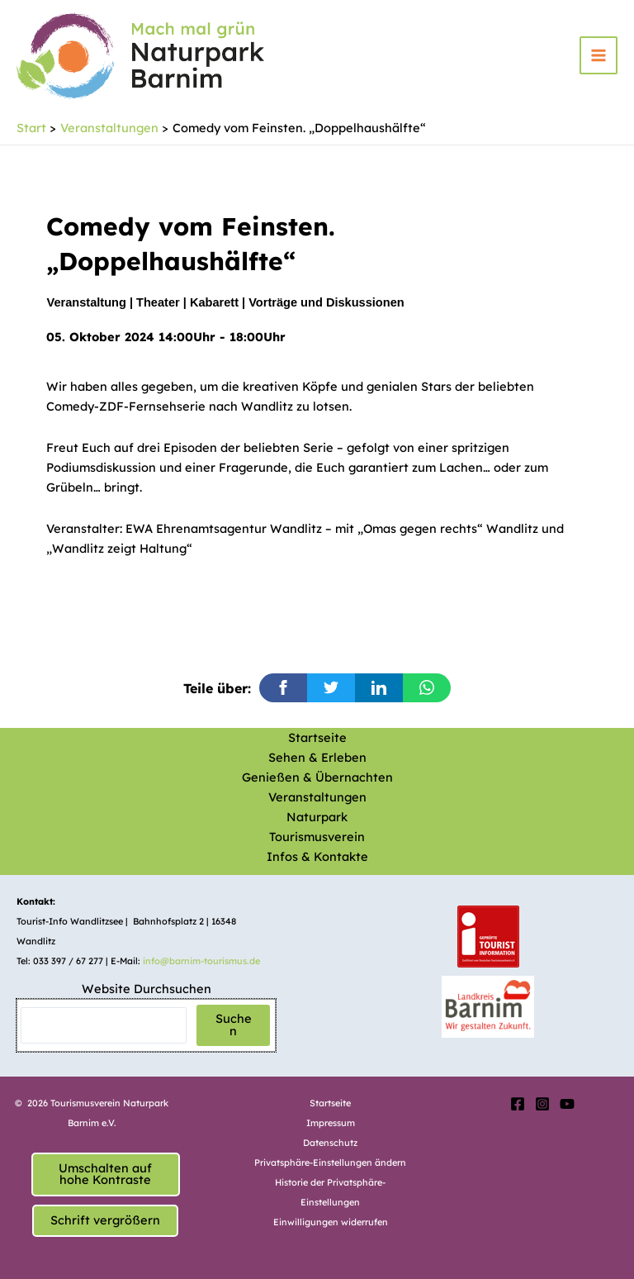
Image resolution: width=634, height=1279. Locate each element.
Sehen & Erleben (317, 757)
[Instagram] (542, 1103)
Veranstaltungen (317, 797)
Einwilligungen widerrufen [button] (330, 1222)
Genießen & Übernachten (317, 777)
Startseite (317, 737)
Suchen (233, 1024)
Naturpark (317, 817)
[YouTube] (567, 1103)
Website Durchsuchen (146, 988)
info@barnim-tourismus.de (201, 961)
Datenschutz (330, 1142)
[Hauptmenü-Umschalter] (598, 55)
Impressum (330, 1123)
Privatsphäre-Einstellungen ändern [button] (330, 1162)
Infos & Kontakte (317, 856)
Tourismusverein (317, 836)
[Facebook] (517, 1103)
